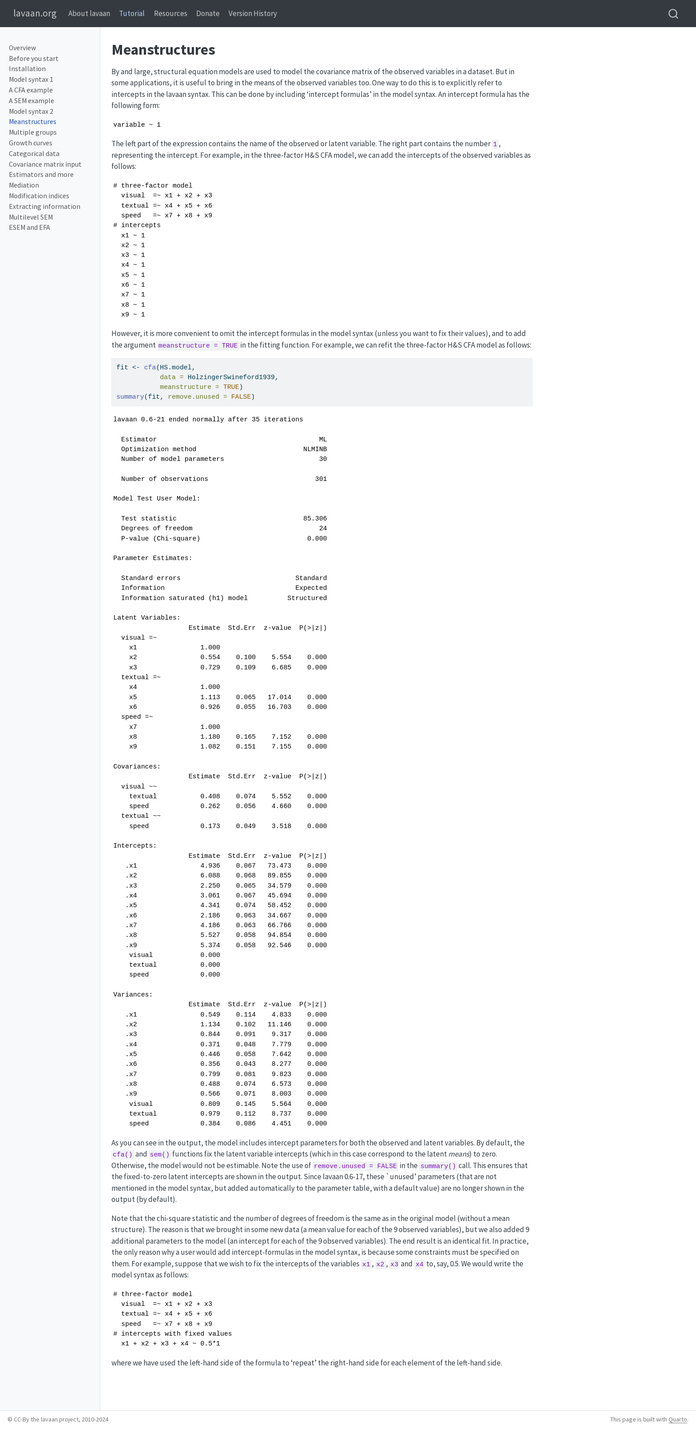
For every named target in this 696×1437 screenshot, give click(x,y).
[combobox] (674, 13)
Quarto (677, 1419)
